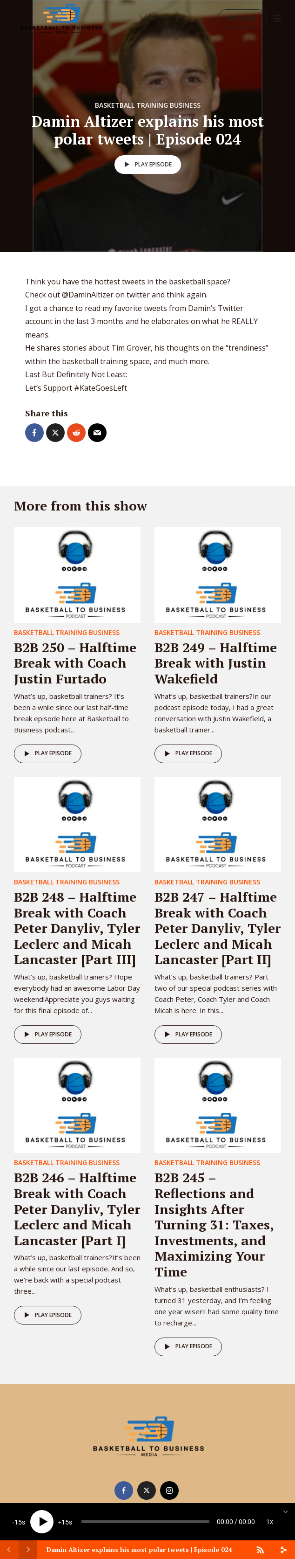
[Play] (42, 1521)
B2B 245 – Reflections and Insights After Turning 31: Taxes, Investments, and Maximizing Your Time (214, 1224)
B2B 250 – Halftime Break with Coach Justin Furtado (75, 663)
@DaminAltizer (88, 295)
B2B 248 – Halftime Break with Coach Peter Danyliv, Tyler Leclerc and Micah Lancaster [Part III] (77, 928)
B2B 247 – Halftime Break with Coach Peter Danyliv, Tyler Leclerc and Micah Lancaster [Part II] (217, 928)
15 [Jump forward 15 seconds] (65, 1522)
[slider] (145, 1521)
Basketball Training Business (148, 105)
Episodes (242, 18)
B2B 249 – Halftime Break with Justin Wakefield (215, 663)
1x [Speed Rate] (269, 1521)
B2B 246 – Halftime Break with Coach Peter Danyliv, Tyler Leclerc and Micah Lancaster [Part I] (77, 1209)
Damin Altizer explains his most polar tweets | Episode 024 (139, 1549)
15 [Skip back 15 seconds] (18, 1522)
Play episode (146, 164)
